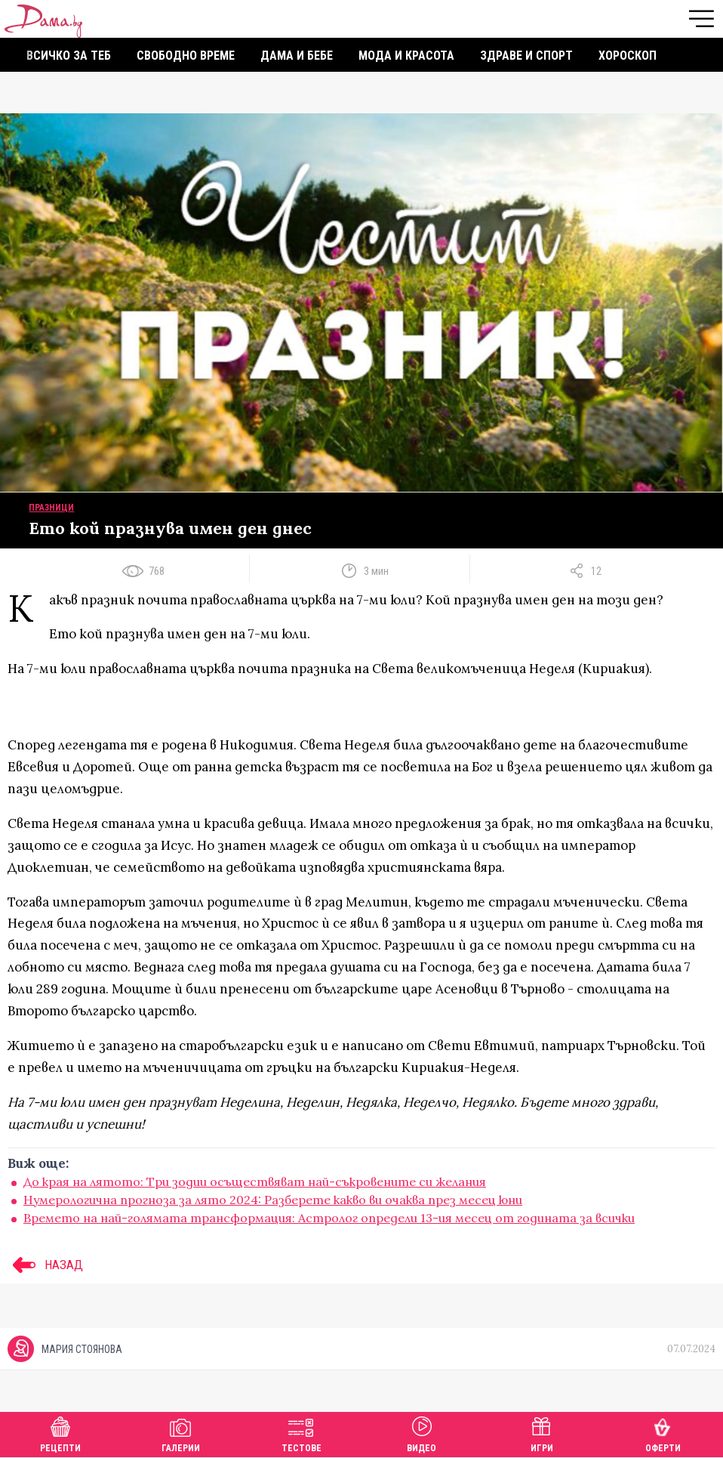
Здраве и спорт (526, 55)
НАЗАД (45, 1264)
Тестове (302, 1432)
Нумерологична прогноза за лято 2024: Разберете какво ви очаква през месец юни (272, 1199)
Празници (51, 507)
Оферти (663, 1432)
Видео (421, 1432)
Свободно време (186, 55)
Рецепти (60, 1432)
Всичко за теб (68, 55)
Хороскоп (627, 55)
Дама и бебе (296, 55)
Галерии (181, 1432)
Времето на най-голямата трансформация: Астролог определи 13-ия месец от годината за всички (329, 1217)
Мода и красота (406, 55)
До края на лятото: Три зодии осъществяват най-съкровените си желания (254, 1181)
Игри (542, 1432)
